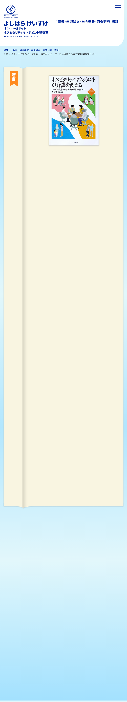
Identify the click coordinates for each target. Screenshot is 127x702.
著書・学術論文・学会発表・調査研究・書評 (36, 50)
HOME (6, 50)
